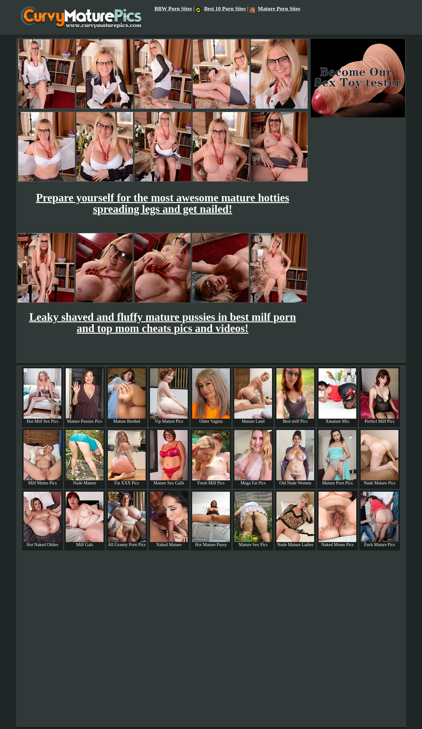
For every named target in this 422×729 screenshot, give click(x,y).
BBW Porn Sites (173, 9)
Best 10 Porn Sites (221, 9)
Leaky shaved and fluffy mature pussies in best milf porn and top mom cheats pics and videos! (162, 323)
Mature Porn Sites (275, 9)
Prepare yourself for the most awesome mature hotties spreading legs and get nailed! (162, 203)
